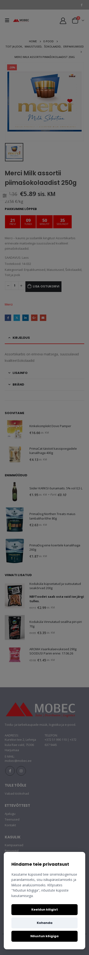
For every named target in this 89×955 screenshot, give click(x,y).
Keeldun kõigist (44, 909)
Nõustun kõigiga (44, 936)
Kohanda (44, 923)
